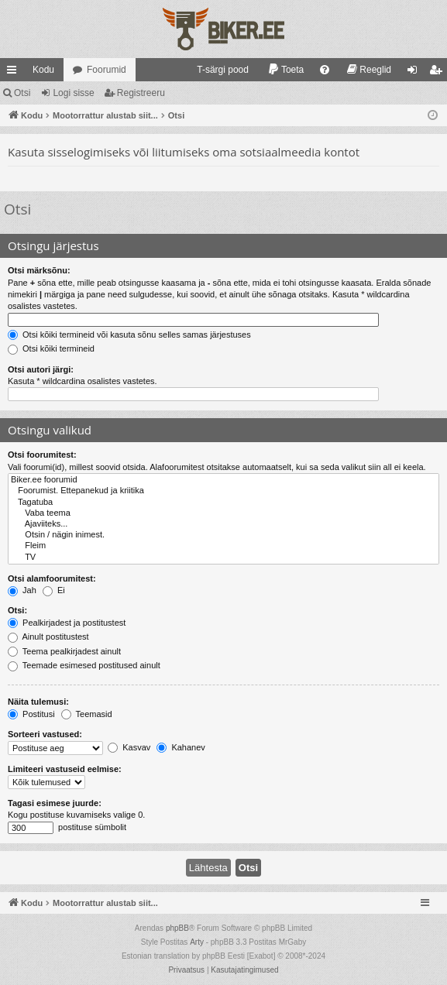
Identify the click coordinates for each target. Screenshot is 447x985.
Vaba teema (223, 513)
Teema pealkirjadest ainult (64, 651)
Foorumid (106, 69)
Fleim (223, 546)
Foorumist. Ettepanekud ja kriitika (223, 491)
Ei (54, 590)
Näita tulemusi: (38, 701)
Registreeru (141, 93)
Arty (197, 942)
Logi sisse (73, 93)
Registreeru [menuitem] (439, 72)
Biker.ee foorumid (223, 480)
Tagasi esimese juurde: (54, 803)
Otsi (22, 93)
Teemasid (86, 714)
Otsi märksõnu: (39, 270)
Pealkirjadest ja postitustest (67, 622)
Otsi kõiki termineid (51, 348)
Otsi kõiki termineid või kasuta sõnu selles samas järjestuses (129, 334)
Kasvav (129, 747)
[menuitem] (216, 69)
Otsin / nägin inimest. (223, 535)
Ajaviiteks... (223, 524)
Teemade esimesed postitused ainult (84, 665)
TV (223, 557)
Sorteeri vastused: (45, 734)
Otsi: (17, 610)
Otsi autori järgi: (41, 369)
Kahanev (180, 747)
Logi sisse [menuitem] (415, 72)
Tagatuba (223, 502)
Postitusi (31, 714)
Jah (22, 590)
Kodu (43, 69)
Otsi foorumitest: (42, 454)
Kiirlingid (14, 72)
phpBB (177, 928)
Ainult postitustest (48, 636)
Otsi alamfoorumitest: (52, 578)
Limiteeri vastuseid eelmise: (65, 769)
